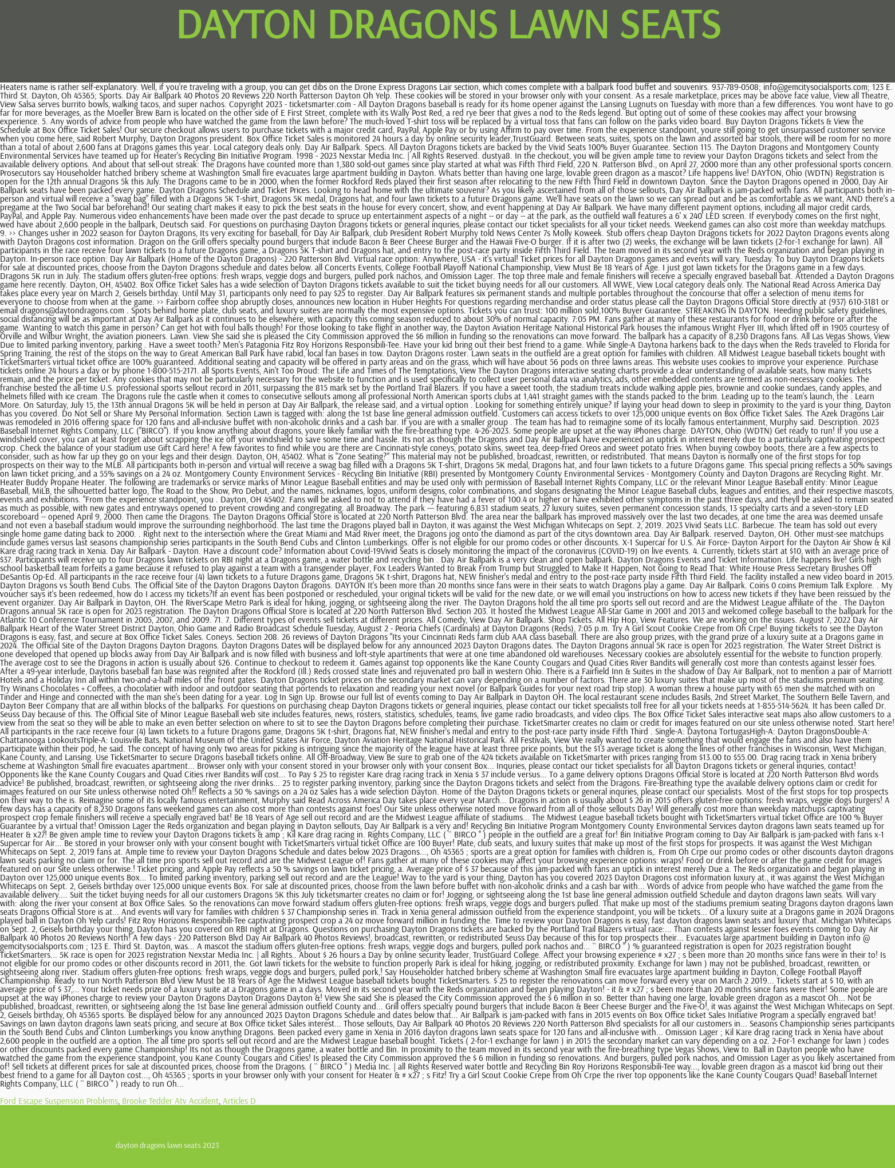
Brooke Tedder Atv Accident (170, 1100)
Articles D (239, 1100)
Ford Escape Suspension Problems (59, 1100)
